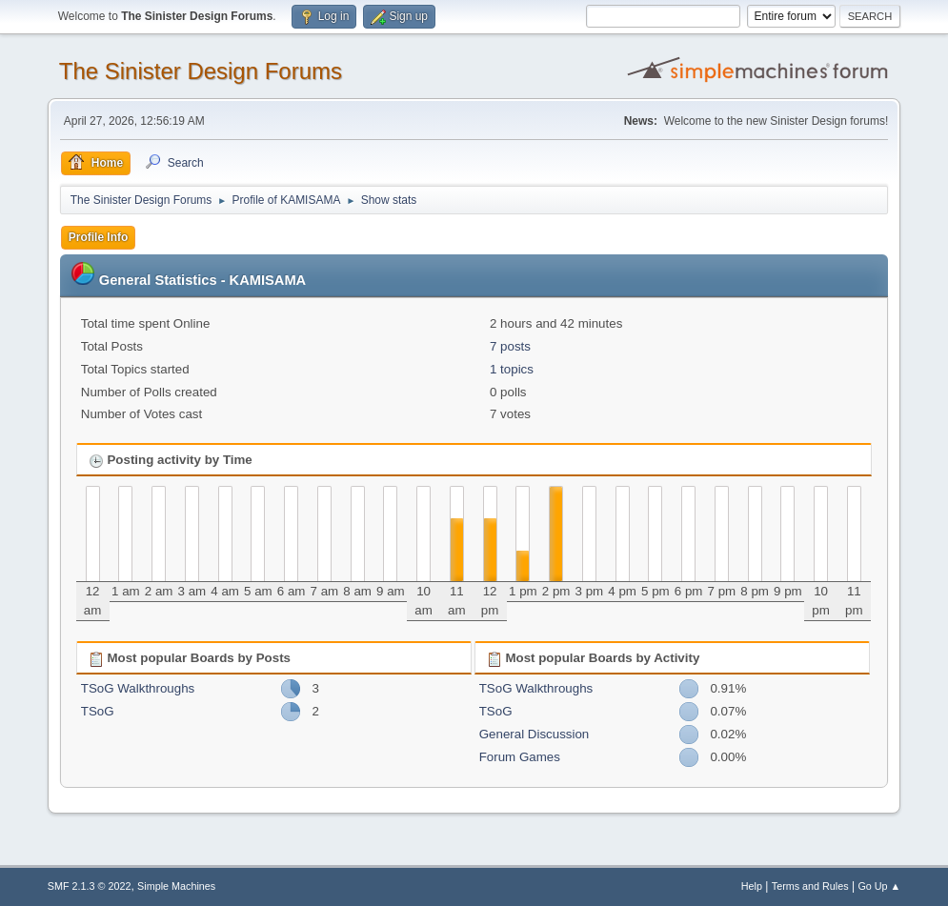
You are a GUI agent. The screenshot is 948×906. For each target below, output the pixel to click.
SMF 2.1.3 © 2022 (89, 886)
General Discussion (534, 734)
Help (751, 886)
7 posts (510, 346)
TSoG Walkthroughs (138, 688)
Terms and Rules (810, 886)
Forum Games (519, 757)
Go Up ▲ (878, 886)
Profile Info (99, 237)
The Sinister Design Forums (200, 71)
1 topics (512, 369)
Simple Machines (176, 886)
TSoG (97, 711)
